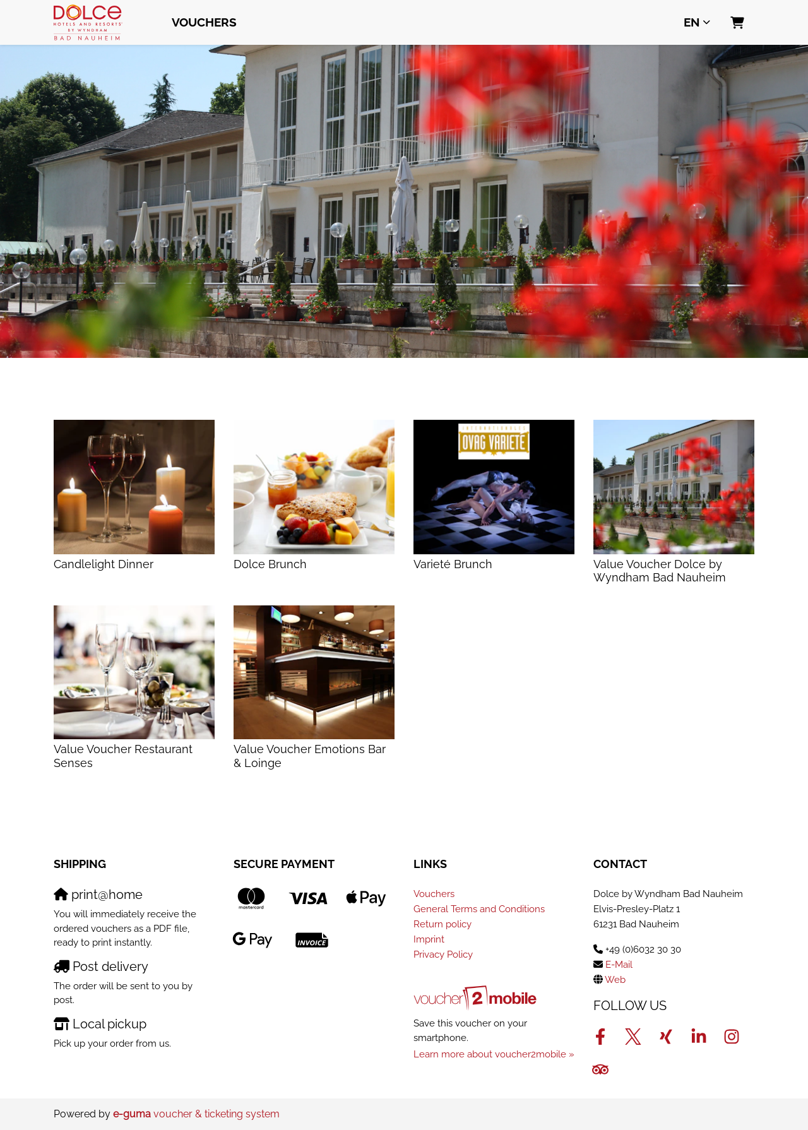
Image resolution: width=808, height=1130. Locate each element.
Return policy (442, 924)
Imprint (428, 939)
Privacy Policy (443, 954)
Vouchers (204, 22)
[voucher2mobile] (476, 998)
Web (615, 979)
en (692, 22)
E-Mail (619, 964)
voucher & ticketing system (196, 1114)
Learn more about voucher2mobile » (493, 1054)
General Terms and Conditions (479, 909)
